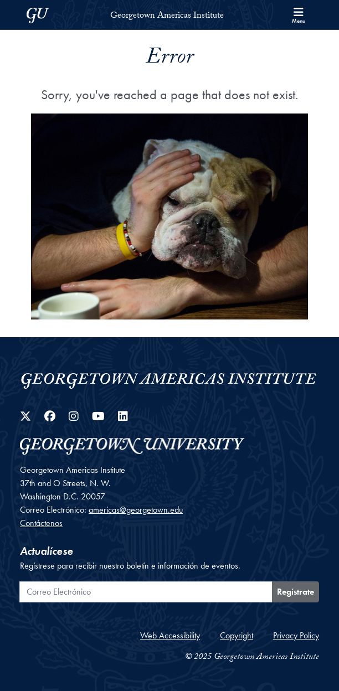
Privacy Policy (296, 635)
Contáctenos (41, 523)
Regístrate (295, 591)
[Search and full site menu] (298, 14)
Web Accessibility (170, 635)
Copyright (236, 635)
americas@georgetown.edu (136, 509)
